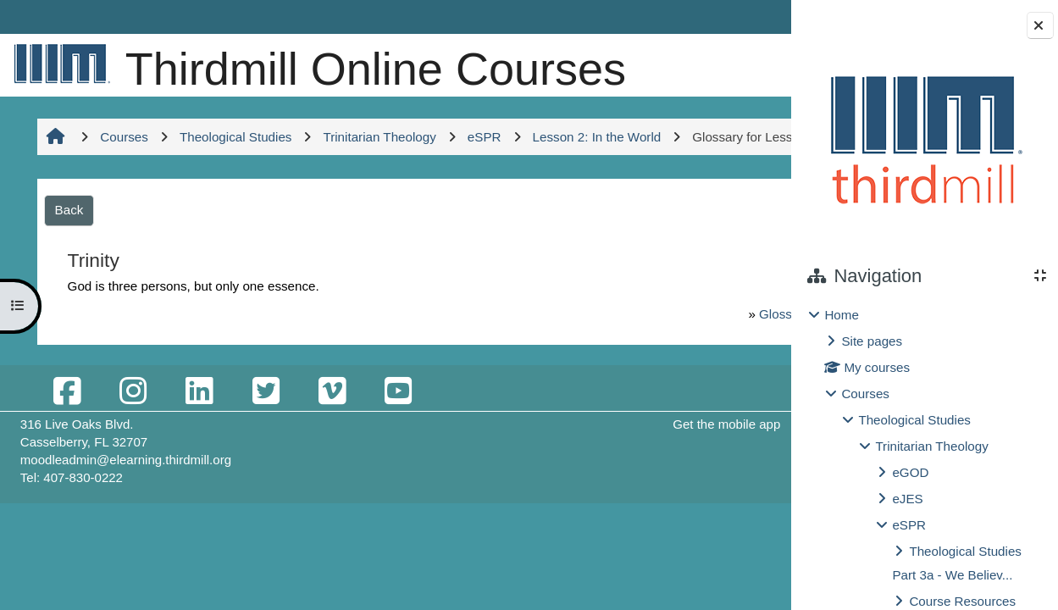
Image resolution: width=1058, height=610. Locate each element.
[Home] (58, 63)
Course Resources (962, 601)
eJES (907, 498)
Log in (741, 16)
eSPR (909, 525)
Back (67, 301)
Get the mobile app (589, 515)
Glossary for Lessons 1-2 (640, 405)
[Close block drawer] (1040, 25)
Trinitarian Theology (931, 446)
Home (841, 315)
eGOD (910, 472)
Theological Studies (914, 420)
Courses (865, 393)
